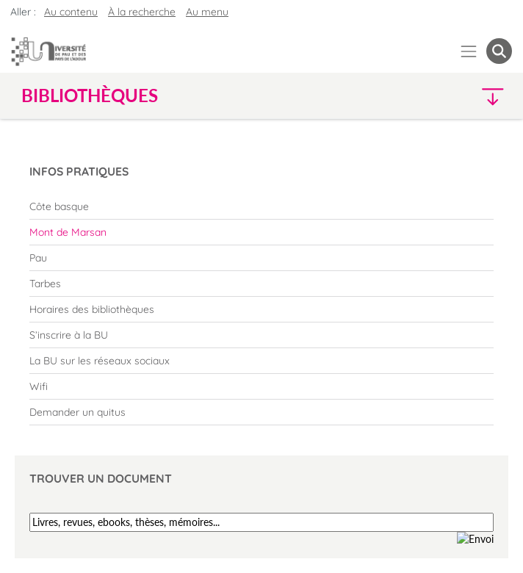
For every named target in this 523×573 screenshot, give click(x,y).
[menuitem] (261, 206)
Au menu (207, 11)
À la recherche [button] (142, 11)
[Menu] (469, 51)
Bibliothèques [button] (89, 95)
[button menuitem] (499, 51)
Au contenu (71, 11)
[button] (453, 96)
